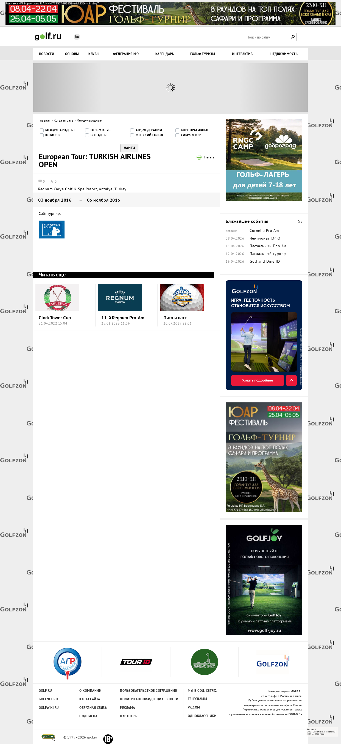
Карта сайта (89, 699)
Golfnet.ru (48, 699)
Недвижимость (284, 54)
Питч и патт (175, 318)
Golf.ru (45, 691)
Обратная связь (93, 708)
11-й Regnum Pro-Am (122, 318)
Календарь (164, 54)
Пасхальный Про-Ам (268, 246)
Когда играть (63, 121)
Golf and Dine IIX (265, 262)
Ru (77, 37)
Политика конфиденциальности (137, 699)
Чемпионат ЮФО (265, 239)
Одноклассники (202, 716)
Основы (72, 54)
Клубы (94, 54)
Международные (89, 121)
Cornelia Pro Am (264, 231)
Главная (45, 121)
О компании (90, 691)
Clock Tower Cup (55, 318)
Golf (48, 36)
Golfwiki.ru (49, 708)
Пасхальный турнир (268, 254)
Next (273, 87)
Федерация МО (126, 54)
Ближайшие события (297, 221)
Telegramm (197, 699)
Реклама (127, 708)
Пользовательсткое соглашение (137, 691)
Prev (67, 87)
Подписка (88, 716)
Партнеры (129, 716)
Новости (46, 54)
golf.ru (48, 737)
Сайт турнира (50, 214)
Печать (209, 158)
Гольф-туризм (202, 54)
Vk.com (194, 707)
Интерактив (242, 54)
